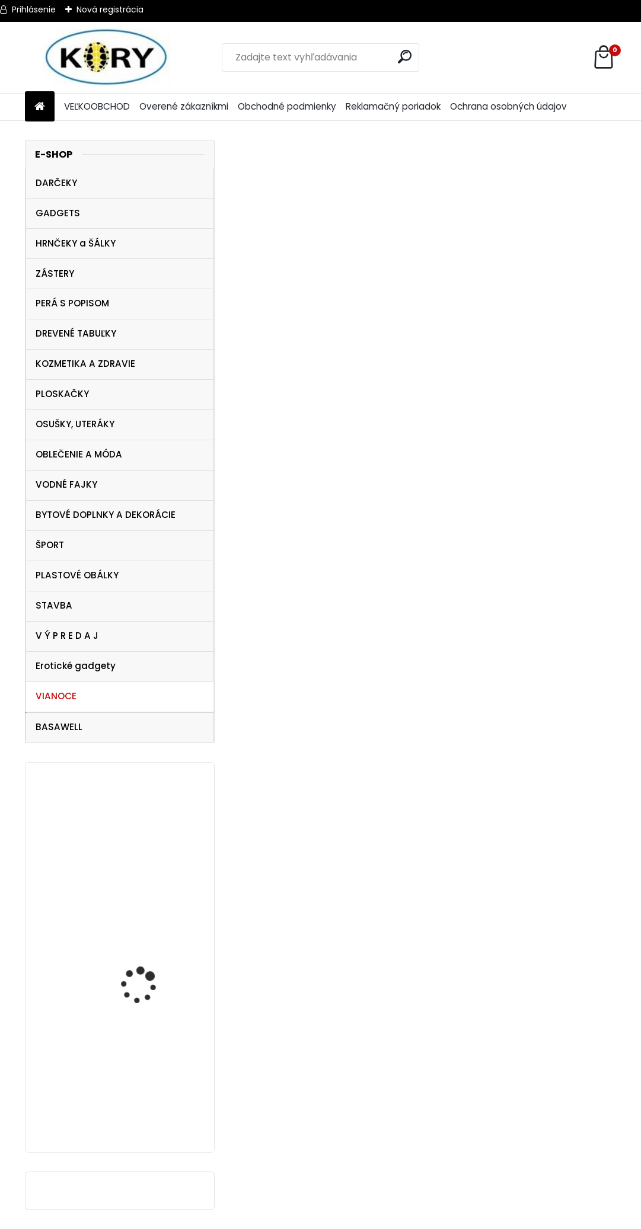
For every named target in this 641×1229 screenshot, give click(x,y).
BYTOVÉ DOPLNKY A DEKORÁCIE (106, 514)
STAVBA (54, 605)
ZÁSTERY (55, 273)
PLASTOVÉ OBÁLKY (77, 575)
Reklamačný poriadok (393, 106)
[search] (405, 56)
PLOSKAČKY (62, 394)
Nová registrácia (109, 9)
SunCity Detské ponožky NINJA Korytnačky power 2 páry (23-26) (154, 996)
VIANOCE (56, 696)
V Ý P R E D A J (67, 635)
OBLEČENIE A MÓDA (79, 454)
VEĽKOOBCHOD (97, 106)
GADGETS (58, 213)
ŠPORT (50, 545)
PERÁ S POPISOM (72, 303)
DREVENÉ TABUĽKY (76, 333)
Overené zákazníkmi (183, 106)
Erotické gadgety (76, 666)
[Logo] (106, 57)
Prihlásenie (34, 9)
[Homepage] (40, 107)
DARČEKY (56, 183)
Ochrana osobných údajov (508, 106)
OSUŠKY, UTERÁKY (75, 424)
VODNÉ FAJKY (66, 484)
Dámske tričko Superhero (133, 880)
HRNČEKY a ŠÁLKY (76, 243)
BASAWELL (59, 727)
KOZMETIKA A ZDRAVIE (85, 363)
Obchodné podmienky (287, 106)
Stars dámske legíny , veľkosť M (148, 1106)
